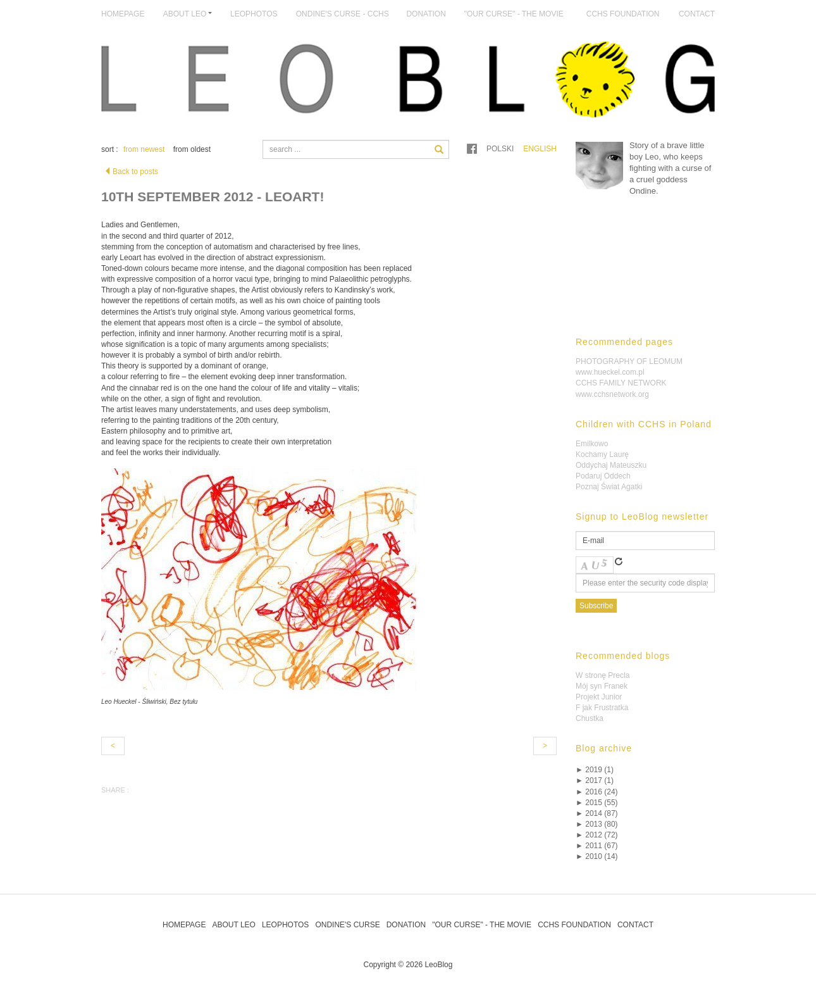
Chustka (589, 718)
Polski (500, 148)
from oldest (192, 149)
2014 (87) (597, 813)
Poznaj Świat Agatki (609, 486)
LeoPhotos (253, 13)
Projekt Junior (599, 696)
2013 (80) (597, 824)
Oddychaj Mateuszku (611, 465)
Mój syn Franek (601, 686)
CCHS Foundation (623, 13)
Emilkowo (592, 443)
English (540, 148)
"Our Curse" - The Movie (514, 13)
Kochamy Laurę (602, 454)
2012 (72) (597, 834)
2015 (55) (597, 802)
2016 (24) (597, 791)
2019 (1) (595, 769)
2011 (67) (597, 845)
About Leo (233, 924)
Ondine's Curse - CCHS (342, 13)
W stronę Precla (602, 675)
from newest (143, 149)
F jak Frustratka (602, 707)
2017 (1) (595, 780)
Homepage (122, 13)
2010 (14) (597, 856)
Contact (697, 13)
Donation (425, 13)
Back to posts (131, 171)
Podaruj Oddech (603, 476)
